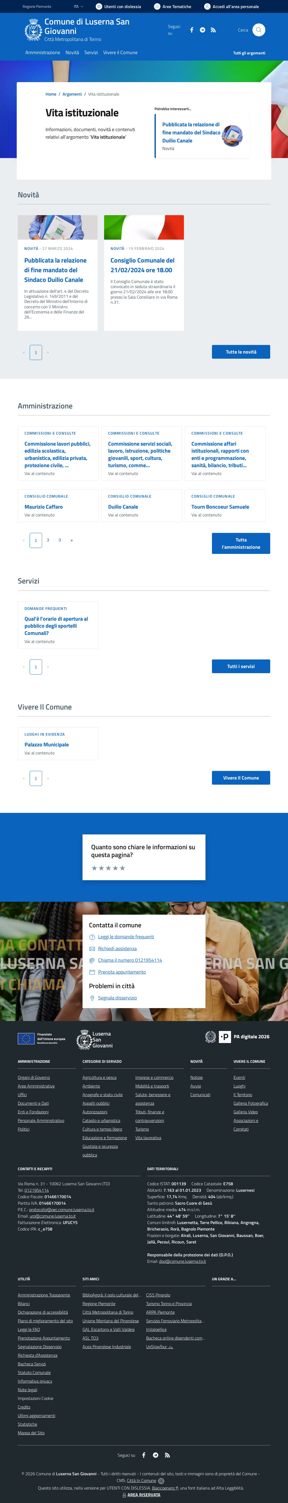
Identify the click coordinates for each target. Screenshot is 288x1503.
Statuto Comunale (34, 1372)
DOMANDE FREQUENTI (46, 608)
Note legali (27, 1389)
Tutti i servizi (241, 666)
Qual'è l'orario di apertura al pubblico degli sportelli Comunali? (56, 625)
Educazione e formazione (105, 1137)
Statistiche (27, 1424)
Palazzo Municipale (47, 744)
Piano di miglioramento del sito (45, 1320)
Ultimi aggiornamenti (36, 1415)
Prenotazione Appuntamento (44, 1338)
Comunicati (200, 1094)
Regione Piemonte (99, 1303)
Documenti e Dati (33, 1103)
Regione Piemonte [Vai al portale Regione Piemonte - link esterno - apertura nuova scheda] (37, 6)
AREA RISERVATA (140, 1494)
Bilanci (24, 1303)
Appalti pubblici (96, 1103)
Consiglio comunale (46, 496)
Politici (23, 1129)
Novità (31, 248)
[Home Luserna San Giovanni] (95, 30)
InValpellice (156, 1329)
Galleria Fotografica (251, 1103)
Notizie (196, 1077)
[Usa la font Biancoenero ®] (118, 6)
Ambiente (91, 1086)
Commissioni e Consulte (50, 433)
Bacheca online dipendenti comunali (178, 1338)
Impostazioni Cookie (35, 1398)
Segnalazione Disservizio (39, 1346)
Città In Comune (141, 1480)
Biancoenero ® (165, 1488)
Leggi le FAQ (29, 1329)
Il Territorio (243, 1094)
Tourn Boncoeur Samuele (220, 506)
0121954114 (37, 1190)
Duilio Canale (123, 506)
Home (51, 94)
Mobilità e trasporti (152, 1086)
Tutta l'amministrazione (241, 543)
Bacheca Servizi (32, 1364)
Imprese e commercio (154, 1077)
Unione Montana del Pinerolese (111, 1320)
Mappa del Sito (31, 1432)
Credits (24, 1407)
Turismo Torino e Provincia (169, 1303)
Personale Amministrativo (41, 1120)
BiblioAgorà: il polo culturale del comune (118, 1295)
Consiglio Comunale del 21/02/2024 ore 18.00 (142, 265)
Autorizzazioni (95, 1112)
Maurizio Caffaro (44, 506)
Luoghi (239, 1086)
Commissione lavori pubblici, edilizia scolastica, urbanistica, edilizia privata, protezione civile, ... (58, 454)
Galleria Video (246, 1112)
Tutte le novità (241, 351)
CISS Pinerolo (158, 1295)
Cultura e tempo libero (102, 1129)
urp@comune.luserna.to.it (53, 1216)
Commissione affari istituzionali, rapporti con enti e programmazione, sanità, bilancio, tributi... (220, 454)
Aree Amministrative (36, 1086)
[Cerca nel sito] (258, 29)
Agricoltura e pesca (99, 1077)
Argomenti (72, 94)
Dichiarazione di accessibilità (43, 1312)
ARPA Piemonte (160, 1312)
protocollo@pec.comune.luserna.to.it (61, 1209)
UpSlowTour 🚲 (159, 1346)
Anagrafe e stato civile (103, 1094)
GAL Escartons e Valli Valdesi (109, 1329)
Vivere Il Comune (241, 777)
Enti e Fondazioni (33, 1112)
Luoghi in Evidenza (45, 734)
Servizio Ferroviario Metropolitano (176, 1320)
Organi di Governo (34, 1077)
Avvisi (195, 1086)
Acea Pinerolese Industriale (107, 1346)
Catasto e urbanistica (101, 1120)
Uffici (22, 1094)
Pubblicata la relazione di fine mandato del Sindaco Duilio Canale (191, 132)
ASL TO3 (90, 1338)
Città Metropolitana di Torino (72, 39)
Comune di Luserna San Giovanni (86, 26)
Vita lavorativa (148, 1137)
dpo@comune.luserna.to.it (182, 1261)
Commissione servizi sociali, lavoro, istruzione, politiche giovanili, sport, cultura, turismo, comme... (140, 454)
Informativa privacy (35, 1381)
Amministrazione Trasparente (44, 1295)
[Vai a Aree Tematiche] (173, 6)
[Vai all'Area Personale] (231, 6)
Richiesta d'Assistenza (37, 1355)
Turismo (142, 1129)
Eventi (239, 1077)
